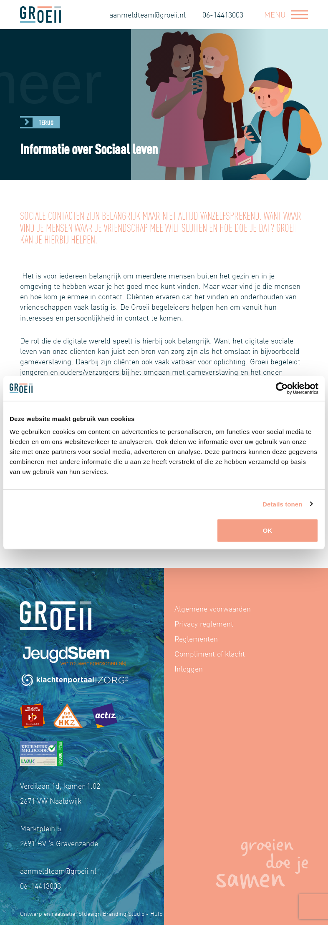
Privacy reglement (203, 623)
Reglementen (196, 638)
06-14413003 (222, 14)
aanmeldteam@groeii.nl (147, 14)
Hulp (156, 913)
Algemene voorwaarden (212, 608)
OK (267, 530)
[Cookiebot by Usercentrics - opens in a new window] (281, 388)
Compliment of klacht (209, 653)
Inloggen (188, 668)
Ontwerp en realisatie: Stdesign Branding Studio (82, 913)
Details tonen (282, 503)
